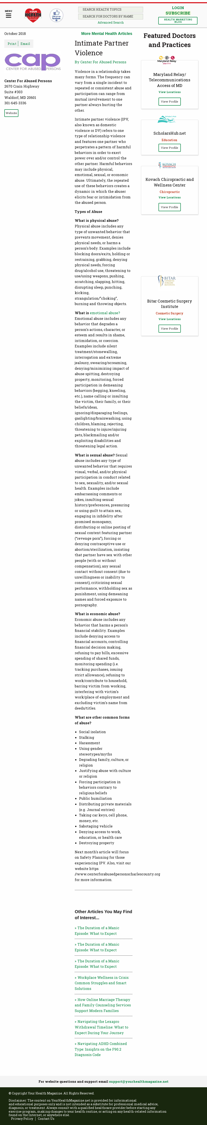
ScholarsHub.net (170, 133)
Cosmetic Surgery (169, 313)
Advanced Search (111, 22)
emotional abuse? (105, 313)
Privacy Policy (22, 1119)
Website (11, 113)
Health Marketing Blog (178, 20)
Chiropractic (170, 192)
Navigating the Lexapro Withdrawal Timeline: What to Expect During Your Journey (101, 1027)
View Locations (169, 92)
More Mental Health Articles (106, 33)
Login (178, 7)
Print (12, 43)
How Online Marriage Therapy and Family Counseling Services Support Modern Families (103, 1005)
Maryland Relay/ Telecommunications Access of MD (169, 80)
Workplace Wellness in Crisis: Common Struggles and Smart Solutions (102, 983)
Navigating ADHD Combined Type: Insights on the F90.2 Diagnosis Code (101, 1049)
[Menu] (9, 14)
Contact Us (46, 1119)
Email (25, 43)
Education (169, 140)
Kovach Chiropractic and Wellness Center (170, 182)
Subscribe (178, 13)
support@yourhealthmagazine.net (138, 1081)
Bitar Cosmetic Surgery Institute (169, 303)
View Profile (169, 101)
